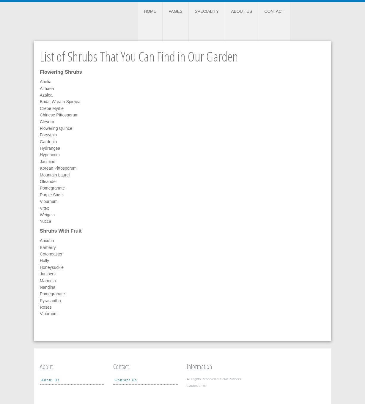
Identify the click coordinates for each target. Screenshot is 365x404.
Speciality (207, 11)
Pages (175, 11)
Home (150, 11)
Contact (274, 11)
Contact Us (126, 380)
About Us (241, 11)
